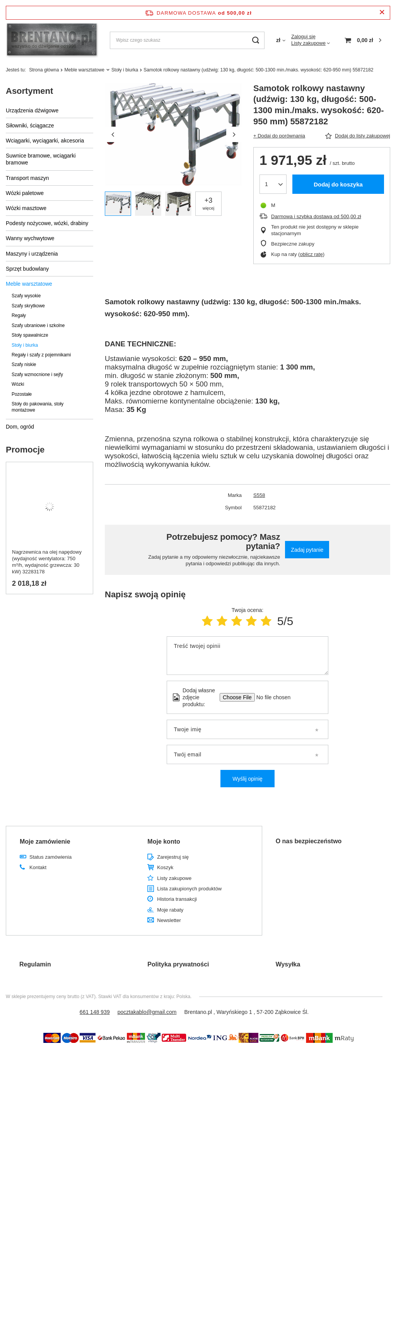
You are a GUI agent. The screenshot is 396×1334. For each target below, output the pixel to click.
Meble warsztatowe (84, 70)
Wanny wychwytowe (30, 238)
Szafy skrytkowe (28, 305)
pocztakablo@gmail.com (147, 1012)
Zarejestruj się (173, 857)
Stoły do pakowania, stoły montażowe (37, 406)
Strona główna (44, 70)
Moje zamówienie (45, 841)
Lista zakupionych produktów (189, 889)
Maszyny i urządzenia (32, 254)
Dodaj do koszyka (338, 184)
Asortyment (29, 91)
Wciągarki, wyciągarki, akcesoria (45, 140)
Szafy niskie (24, 364)
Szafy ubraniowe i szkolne (38, 325)
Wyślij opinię (247, 779)
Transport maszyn (27, 178)
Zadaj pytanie (307, 550)
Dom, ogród (20, 427)
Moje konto (163, 841)
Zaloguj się (303, 36)
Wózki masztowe (26, 208)
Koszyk (165, 867)
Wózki (18, 384)
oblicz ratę (311, 254)
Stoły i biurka (124, 70)
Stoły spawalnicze (30, 335)
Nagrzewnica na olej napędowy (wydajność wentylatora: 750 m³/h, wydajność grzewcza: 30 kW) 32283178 (47, 562)
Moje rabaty (170, 910)
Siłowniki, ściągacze (30, 125)
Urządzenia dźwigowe (32, 110)
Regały (19, 315)
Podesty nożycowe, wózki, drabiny (47, 223)
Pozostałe (22, 394)
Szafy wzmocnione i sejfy (37, 374)
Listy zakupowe (308, 43)
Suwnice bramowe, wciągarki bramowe (41, 159)
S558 (259, 495)
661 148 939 (95, 1012)
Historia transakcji (177, 899)
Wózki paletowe (25, 193)
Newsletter (169, 920)
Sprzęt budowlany (27, 269)
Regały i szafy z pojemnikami (41, 355)
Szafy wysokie (26, 295)
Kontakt (37, 867)
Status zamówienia (50, 857)
